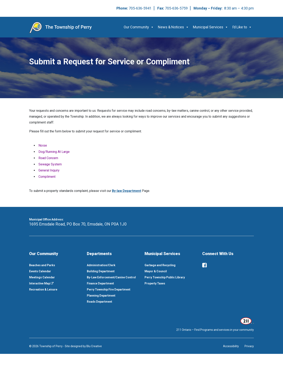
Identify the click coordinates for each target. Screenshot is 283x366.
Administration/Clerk (101, 265)
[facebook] (204, 265)
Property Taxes (155, 283)
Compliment (46, 177)
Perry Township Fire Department (108, 289)
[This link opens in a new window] (246, 320)
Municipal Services (210, 27)
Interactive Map (41, 283)
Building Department (101, 271)
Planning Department (101, 295)
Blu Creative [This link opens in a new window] (94, 346)
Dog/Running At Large (54, 152)
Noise (42, 145)
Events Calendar (40, 271)
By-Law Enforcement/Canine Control (111, 277)
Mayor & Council (156, 271)
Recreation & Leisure (43, 289)
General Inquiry (49, 170)
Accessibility (231, 346)
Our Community (139, 27)
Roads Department (99, 301)
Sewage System (50, 164)
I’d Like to (242, 27)
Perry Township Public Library (165, 277)
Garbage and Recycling (160, 265)
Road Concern (48, 158)
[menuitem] (55, 265)
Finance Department (100, 283)
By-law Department (126, 191)
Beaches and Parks (42, 265)
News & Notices (173, 27)
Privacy (249, 346)
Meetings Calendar (42, 277)
